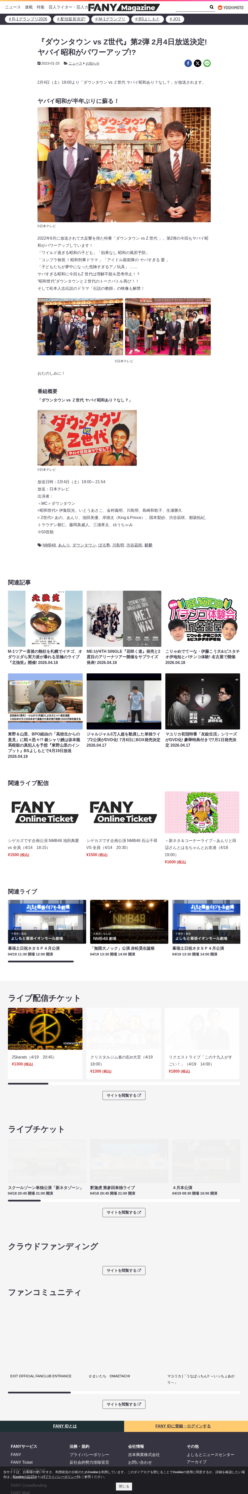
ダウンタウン (84, 545)
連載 (29, 7)
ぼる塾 (104, 545)
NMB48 (49, 545)
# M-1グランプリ (110, 19)
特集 (41, 7)
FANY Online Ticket (28, 1432)
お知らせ (93, 63)
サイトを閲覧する (124, 1088)
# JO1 (175, 19)
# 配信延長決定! (71, 19)
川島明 (118, 545)
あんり (64, 545)
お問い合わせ (140, 1424)
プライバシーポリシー (89, 1417)
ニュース (13, 7)
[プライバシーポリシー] (61, 1477)
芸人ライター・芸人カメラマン (76, 7)
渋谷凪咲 (134, 545)
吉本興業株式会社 (144, 1417)
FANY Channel (24, 1440)
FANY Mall (20, 1455)
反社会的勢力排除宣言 (89, 1424)
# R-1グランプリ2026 (28, 19)
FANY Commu (23, 1462)
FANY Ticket (22, 1424)
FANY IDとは (65, 1388)
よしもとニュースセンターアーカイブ (210, 1420)
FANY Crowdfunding (29, 1447)
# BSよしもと (147, 19)
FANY (16, 1417)
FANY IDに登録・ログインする (183, 1388)
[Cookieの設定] (23, 1477)
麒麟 (148, 545)
